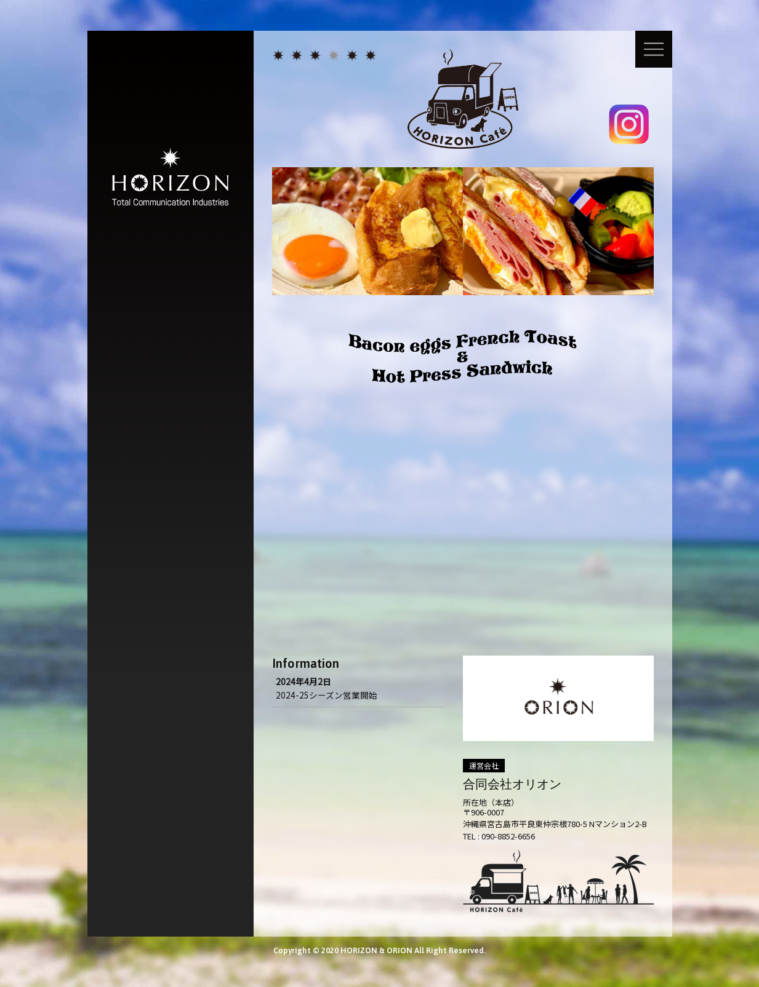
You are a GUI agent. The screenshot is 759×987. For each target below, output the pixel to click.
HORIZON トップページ (278, 55)
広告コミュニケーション (297, 55)
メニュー (653, 49)
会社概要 (370, 55)
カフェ (333, 55)
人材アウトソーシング (315, 55)
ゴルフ (352, 55)
